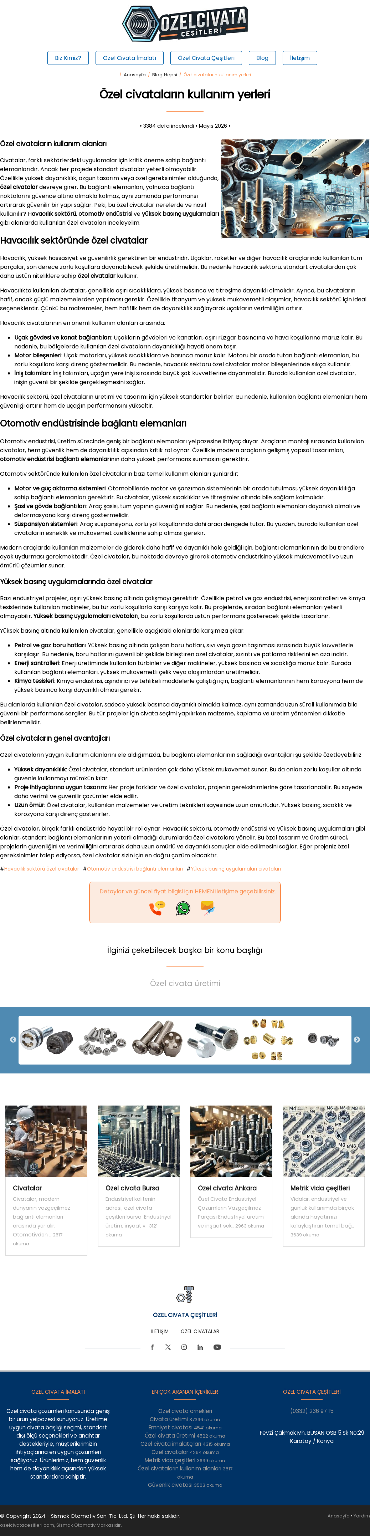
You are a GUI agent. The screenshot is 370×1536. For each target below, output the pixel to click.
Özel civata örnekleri (185, 1411)
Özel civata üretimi (185, 983)
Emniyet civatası (185, 1427)
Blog (262, 58)
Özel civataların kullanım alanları (185, 1472)
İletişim (300, 58)
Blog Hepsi (164, 74)
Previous (13, 1039)
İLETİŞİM (160, 1331)
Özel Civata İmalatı (129, 58)
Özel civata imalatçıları (185, 1444)
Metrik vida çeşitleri (185, 1460)
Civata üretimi (185, 1419)
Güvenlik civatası (185, 1485)
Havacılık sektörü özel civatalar (41, 869)
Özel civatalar (185, 1452)
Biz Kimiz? (68, 58)
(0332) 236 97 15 (312, 1411)
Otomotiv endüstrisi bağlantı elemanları (135, 869)
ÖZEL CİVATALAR (200, 1331)
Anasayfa (135, 74)
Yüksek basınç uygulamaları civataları (236, 869)
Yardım (362, 1515)
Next (356, 1039)
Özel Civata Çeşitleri (206, 58)
